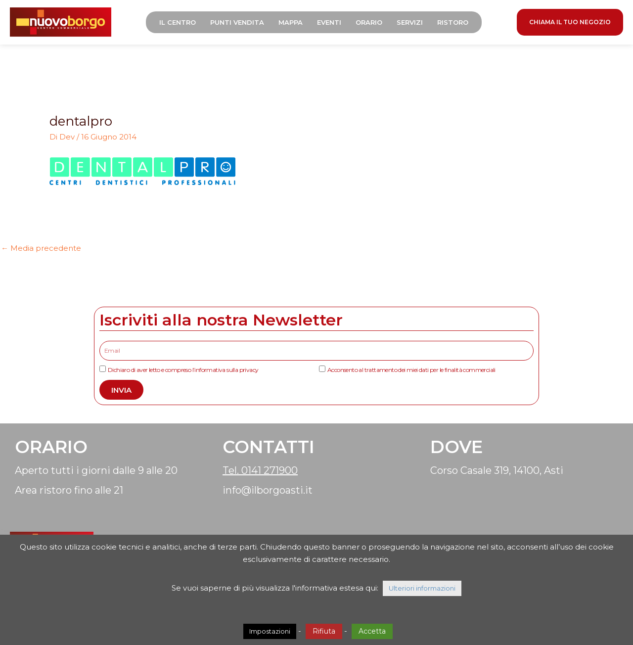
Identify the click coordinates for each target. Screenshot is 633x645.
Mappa (290, 22)
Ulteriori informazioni (422, 588)
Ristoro (452, 22)
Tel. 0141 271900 (260, 470)
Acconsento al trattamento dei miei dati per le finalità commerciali (411, 369)
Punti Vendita (237, 22)
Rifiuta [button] (324, 631)
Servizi (410, 22)
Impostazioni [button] (269, 631)
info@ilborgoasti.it (268, 490)
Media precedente (41, 248)
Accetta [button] (372, 631)
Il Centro (177, 22)
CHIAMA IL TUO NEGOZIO (570, 22)
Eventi (329, 22)
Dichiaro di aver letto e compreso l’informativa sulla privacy (183, 369)
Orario (369, 22)
